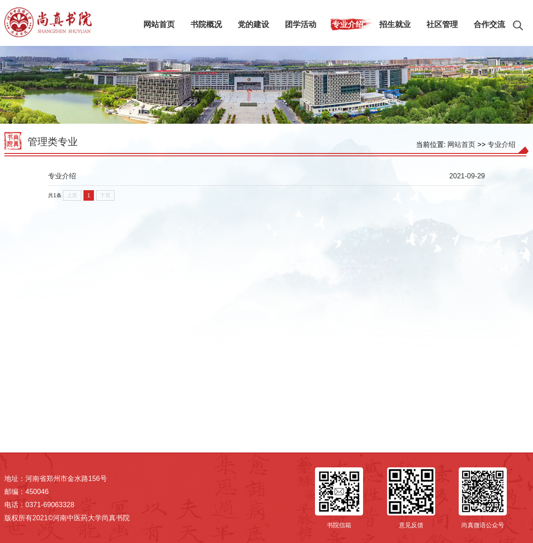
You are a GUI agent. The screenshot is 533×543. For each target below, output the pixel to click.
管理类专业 (53, 141)
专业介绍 (502, 144)
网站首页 (461, 144)
